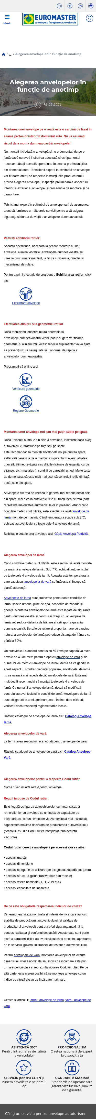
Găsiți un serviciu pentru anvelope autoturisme (45, 1113)
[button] (10, 54)
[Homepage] (3, 54)
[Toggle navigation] (7, 19)
